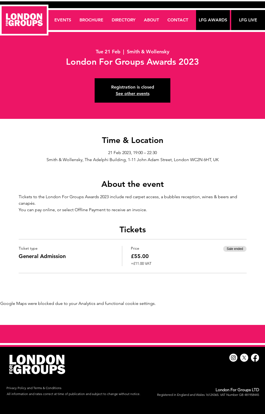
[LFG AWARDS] (213, 20)
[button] (123, 20)
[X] (244, 358)
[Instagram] (233, 358)
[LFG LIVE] (248, 20)
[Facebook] (255, 358)
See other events (133, 93)
